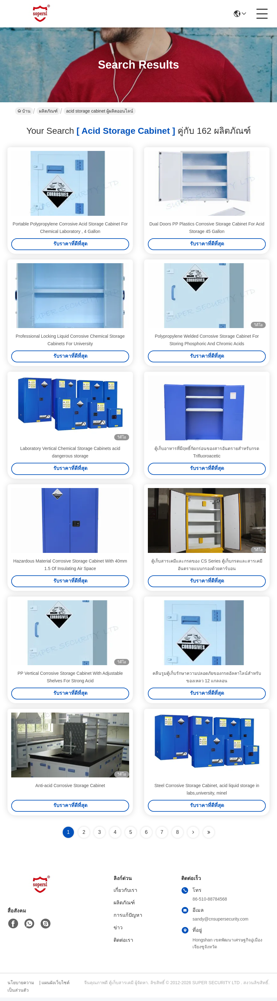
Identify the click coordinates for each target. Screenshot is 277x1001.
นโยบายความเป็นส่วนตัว (20, 990)
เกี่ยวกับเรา (125, 893)
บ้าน (24, 111)
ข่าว (118, 931)
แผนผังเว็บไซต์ (55, 986)
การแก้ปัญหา (128, 918)
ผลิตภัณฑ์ (48, 111)
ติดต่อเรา (123, 943)
